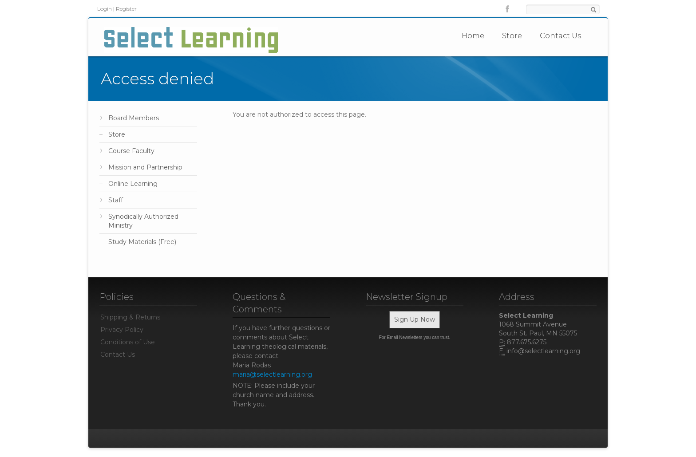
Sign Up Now (414, 319)
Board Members (133, 118)
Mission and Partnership (145, 167)
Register (126, 8)
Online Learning (133, 184)
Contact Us (560, 36)
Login (104, 8)
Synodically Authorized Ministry (143, 221)
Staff (115, 200)
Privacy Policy (121, 330)
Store (512, 36)
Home (473, 36)
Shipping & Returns (130, 317)
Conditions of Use (127, 342)
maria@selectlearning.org (272, 374)
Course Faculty (131, 151)
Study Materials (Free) (142, 242)
